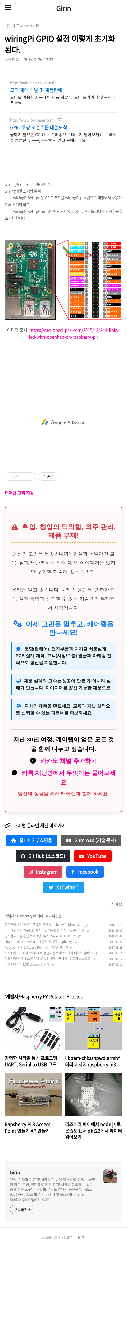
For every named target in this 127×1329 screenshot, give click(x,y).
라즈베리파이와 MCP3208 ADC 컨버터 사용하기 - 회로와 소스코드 (47, 1040)
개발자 (9, 998)
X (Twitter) (64, 969)
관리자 (82, 1319)
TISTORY (65, 1319)
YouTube (92, 938)
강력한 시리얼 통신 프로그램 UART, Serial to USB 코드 (41, 1018)
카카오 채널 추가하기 (68, 842)
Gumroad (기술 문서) (91, 922)
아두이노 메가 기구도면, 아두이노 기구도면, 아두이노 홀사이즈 (44, 1012)
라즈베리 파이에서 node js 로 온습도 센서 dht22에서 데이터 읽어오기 (50, 1035)
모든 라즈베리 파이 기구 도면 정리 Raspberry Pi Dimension (44, 1006)
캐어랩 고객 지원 (19, 575)
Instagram (43, 953)
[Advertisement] (63, 116)
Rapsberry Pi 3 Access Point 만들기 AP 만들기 (36, 1029)
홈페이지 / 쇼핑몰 (31, 922)
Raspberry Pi (26, 998)
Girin (63, 8)
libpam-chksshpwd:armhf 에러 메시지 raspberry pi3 (41, 1023)
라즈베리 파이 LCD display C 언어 (27, 1046)
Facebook (84, 953)
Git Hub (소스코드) (43, 938)
